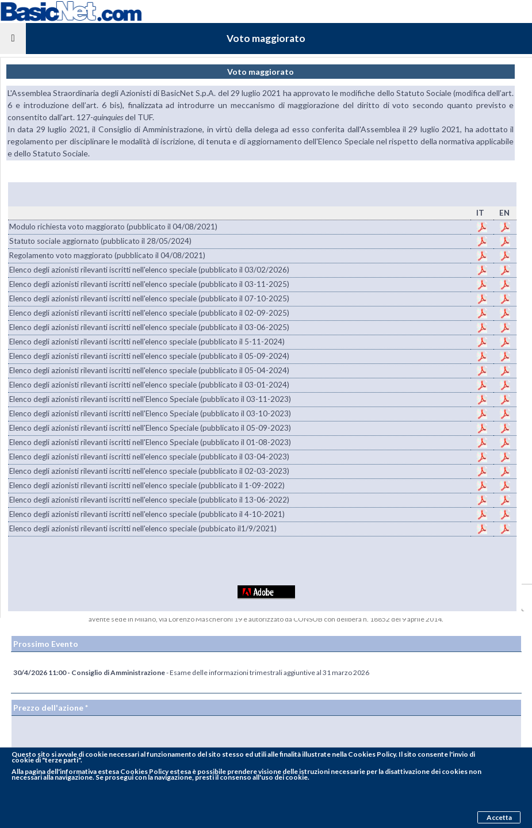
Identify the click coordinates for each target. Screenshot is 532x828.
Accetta (499, 817)
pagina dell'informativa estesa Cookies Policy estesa (108, 771)
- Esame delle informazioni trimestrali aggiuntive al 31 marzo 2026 (191, 672)
